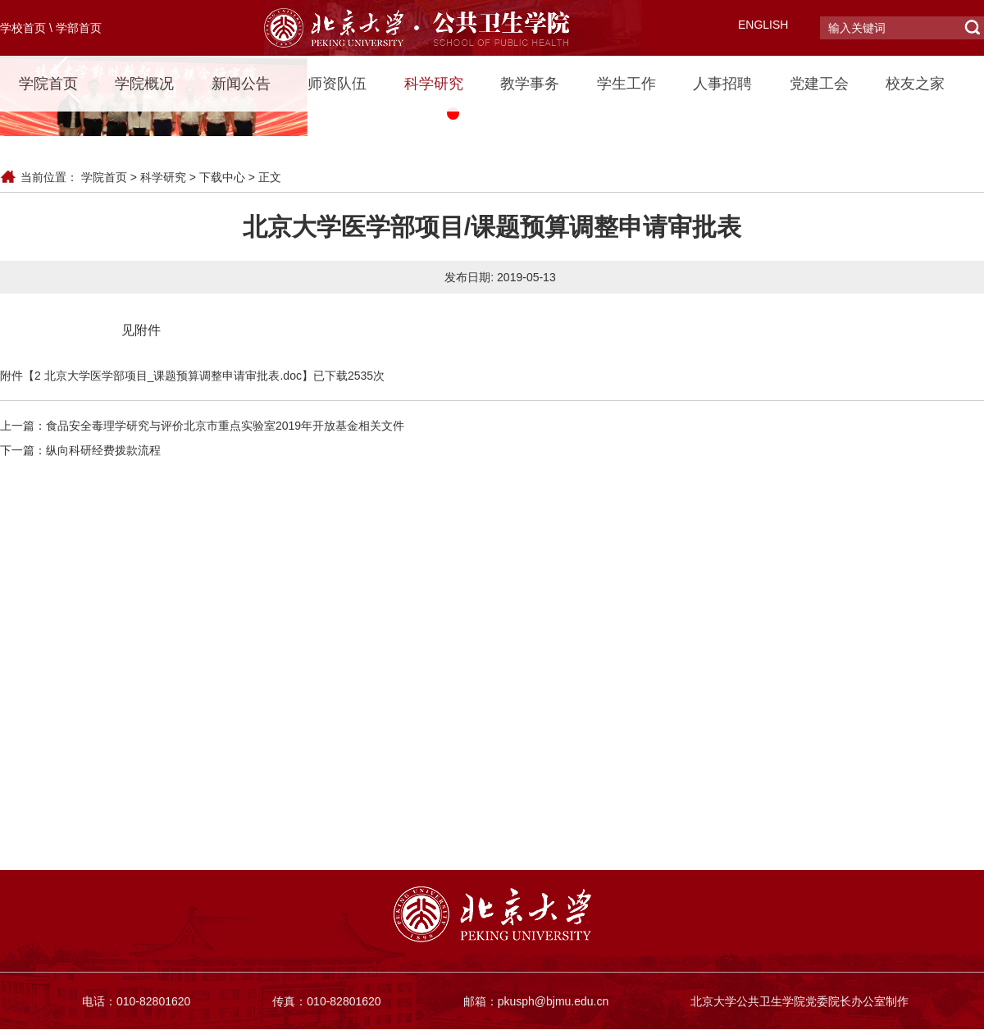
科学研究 (433, 83)
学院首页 (48, 83)
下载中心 (222, 177)
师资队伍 (337, 83)
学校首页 (23, 27)
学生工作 (626, 83)
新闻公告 (241, 83)
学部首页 (79, 27)
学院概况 (144, 83)
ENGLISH (763, 24)
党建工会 (819, 83)
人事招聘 (722, 83)
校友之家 (915, 83)
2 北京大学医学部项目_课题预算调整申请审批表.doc (168, 375)
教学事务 (529, 83)
